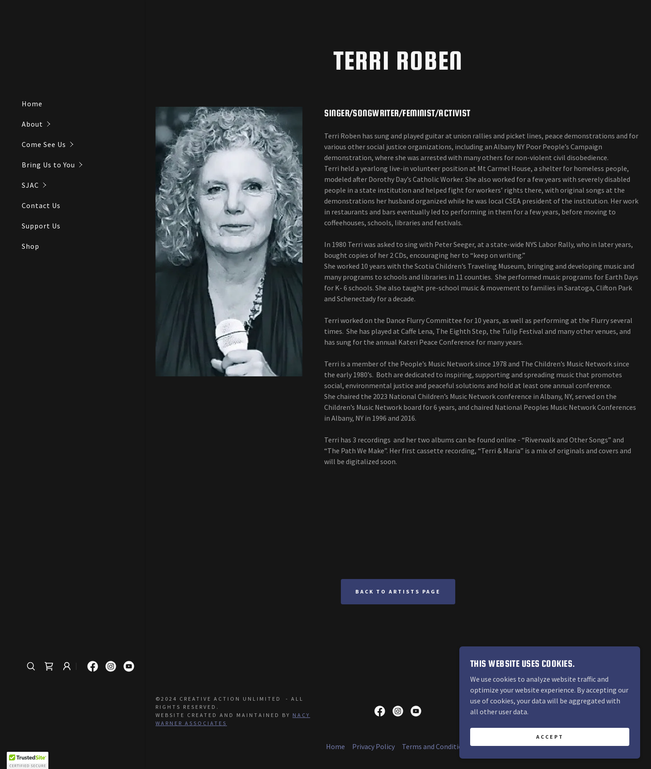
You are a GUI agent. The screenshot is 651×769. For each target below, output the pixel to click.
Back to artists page (398, 591)
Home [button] (335, 746)
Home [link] (32, 103)
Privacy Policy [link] (373, 746)
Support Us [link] (41, 225)
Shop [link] (30, 246)
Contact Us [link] (41, 205)
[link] (49, 666)
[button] (83, 124)
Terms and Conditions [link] (436, 746)
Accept (550, 736)
